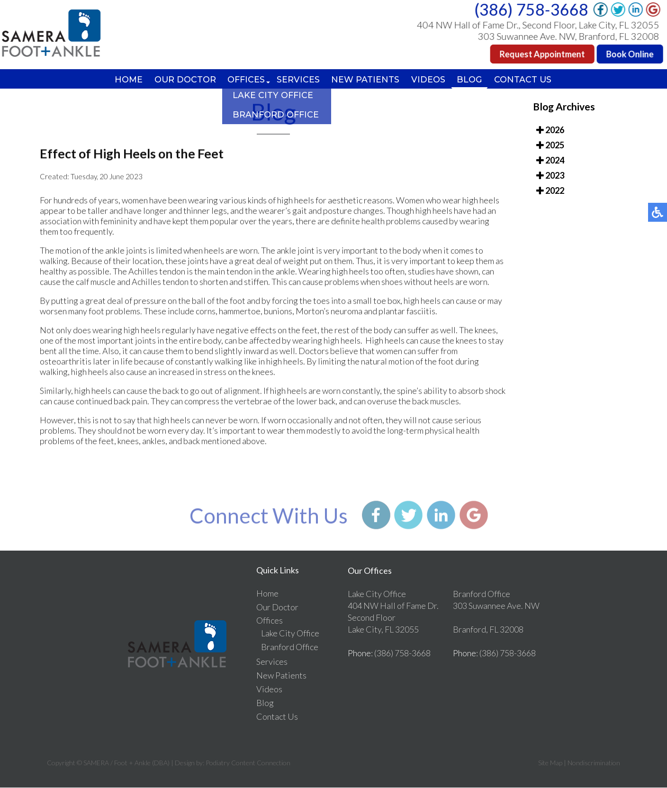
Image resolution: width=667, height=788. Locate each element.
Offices (245, 79)
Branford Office (289, 647)
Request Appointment (543, 54)
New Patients (367, 79)
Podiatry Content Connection (248, 763)
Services (298, 79)
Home (125, 79)
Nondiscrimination (594, 763)
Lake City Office (290, 633)
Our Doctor (183, 79)
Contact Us (526, 79)
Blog (472, 79)
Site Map (550, 763)
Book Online (630, 54)
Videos (430, 79)
